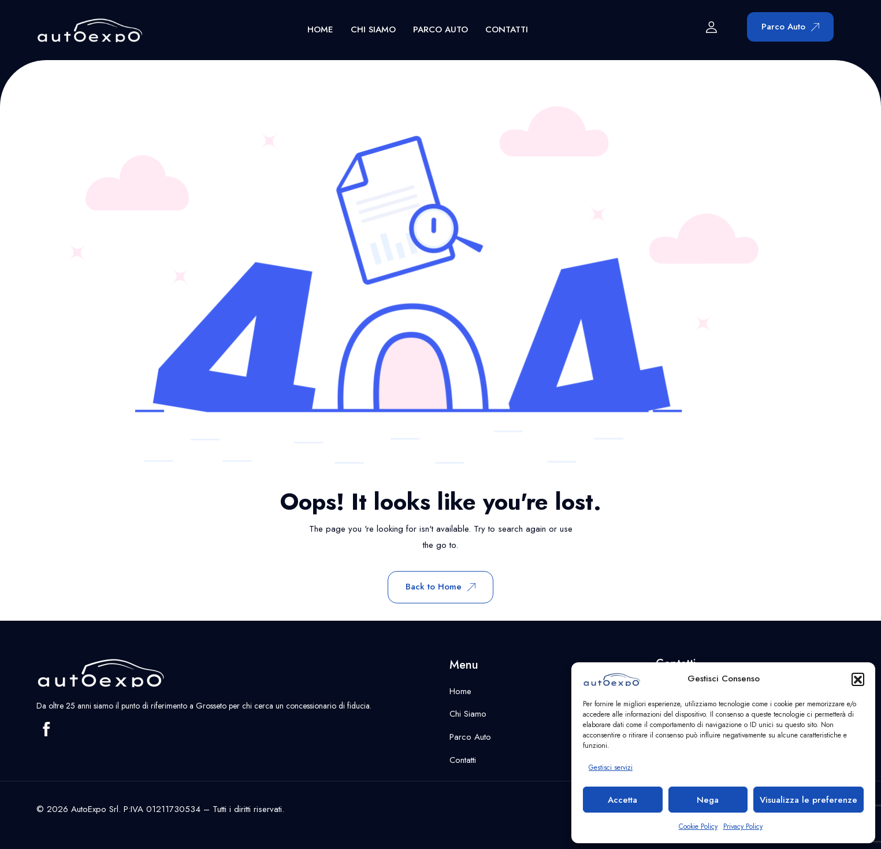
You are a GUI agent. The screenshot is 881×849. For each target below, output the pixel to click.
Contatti (506, 29)
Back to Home (440, 586)
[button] (858, 679)
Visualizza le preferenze (808, 800)
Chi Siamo (373, 29)
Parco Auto (440, 29)
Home (320, 29)
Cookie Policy (698, 826)
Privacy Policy (743, 826)
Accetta (622, 800)
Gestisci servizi (611, 767)
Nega (708, 800)
